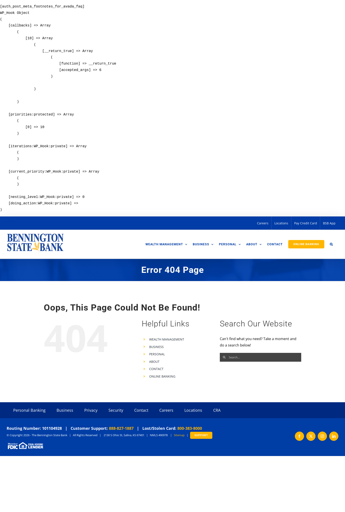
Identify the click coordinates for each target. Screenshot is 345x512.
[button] (331, 244)
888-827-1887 (121, 428)
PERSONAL (157, 354)
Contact (141, 410)
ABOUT (154, 361)
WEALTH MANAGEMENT (166, 339)
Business (65, 410)
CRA (216, 410)
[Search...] (260, 357)
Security (115, 410)
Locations (193, 410)
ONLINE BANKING (162, 376)
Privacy (90, 410)
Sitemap (179, 435)
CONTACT (156, 369)
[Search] (224, 357)
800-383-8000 (189, 428)
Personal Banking (29, 410)
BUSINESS (156, 347)
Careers (166, 410)
